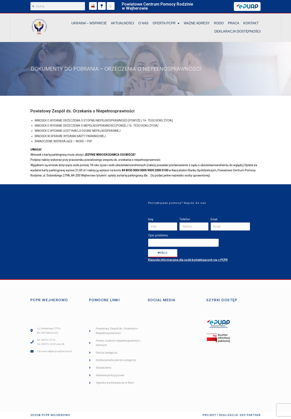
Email (214, 220)
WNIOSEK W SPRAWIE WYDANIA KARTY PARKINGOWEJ (70, 136)
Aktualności (122, 24)
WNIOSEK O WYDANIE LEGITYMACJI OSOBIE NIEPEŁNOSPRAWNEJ (78, 131)
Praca (233, 24)
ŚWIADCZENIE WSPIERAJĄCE (54, 142)
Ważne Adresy (197, 24)
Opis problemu (158, 236)
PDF (89, 142)
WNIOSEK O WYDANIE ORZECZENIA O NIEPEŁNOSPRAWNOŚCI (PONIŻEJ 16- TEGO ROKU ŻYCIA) (96, 126)
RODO (219, 24)
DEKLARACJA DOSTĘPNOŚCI (237, 32)
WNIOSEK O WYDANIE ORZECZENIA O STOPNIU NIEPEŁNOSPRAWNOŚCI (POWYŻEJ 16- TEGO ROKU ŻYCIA (103, 121)
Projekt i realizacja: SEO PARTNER (232, 415)
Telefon (184, 220)
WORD (80, 142)
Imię (150, 220)
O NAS (143, 24)
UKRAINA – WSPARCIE (89, 24)
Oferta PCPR (166, 24)
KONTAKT (251, 24)
